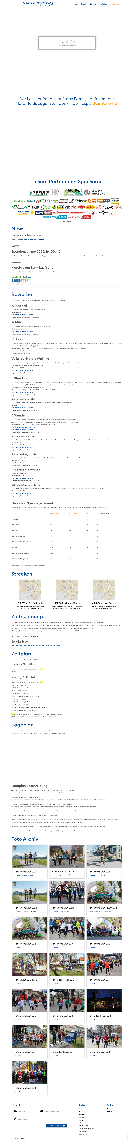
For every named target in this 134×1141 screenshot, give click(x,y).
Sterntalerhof (106, 103)
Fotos (81, 1120)
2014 (51, 646)
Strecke (93, 4)
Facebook (111, 1109)
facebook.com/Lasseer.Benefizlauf (32, 239)
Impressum (82, 1131)
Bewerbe (84, 4)
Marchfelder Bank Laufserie (24, 314)
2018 (37, 646)
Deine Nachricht (23, 1119)
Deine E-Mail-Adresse (51, 1111)
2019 (33, 646)
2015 (48, 646)
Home (81, 1109)
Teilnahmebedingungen (86, 1128)
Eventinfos (103, 4)
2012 (58, 646)
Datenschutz (83, 1134)
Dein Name (21, 1111)
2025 (17, 646)
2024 (21, 646)
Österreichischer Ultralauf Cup (25, 427)
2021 (29, 646)
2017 (40, 646)
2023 (25, 646)
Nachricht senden (57, 1125)
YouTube (110, 1112)
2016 (44, 646)
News (76, 4)
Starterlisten (83, 1126)
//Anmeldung (114, 4)
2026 (13, 646)
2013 (55, 646)
